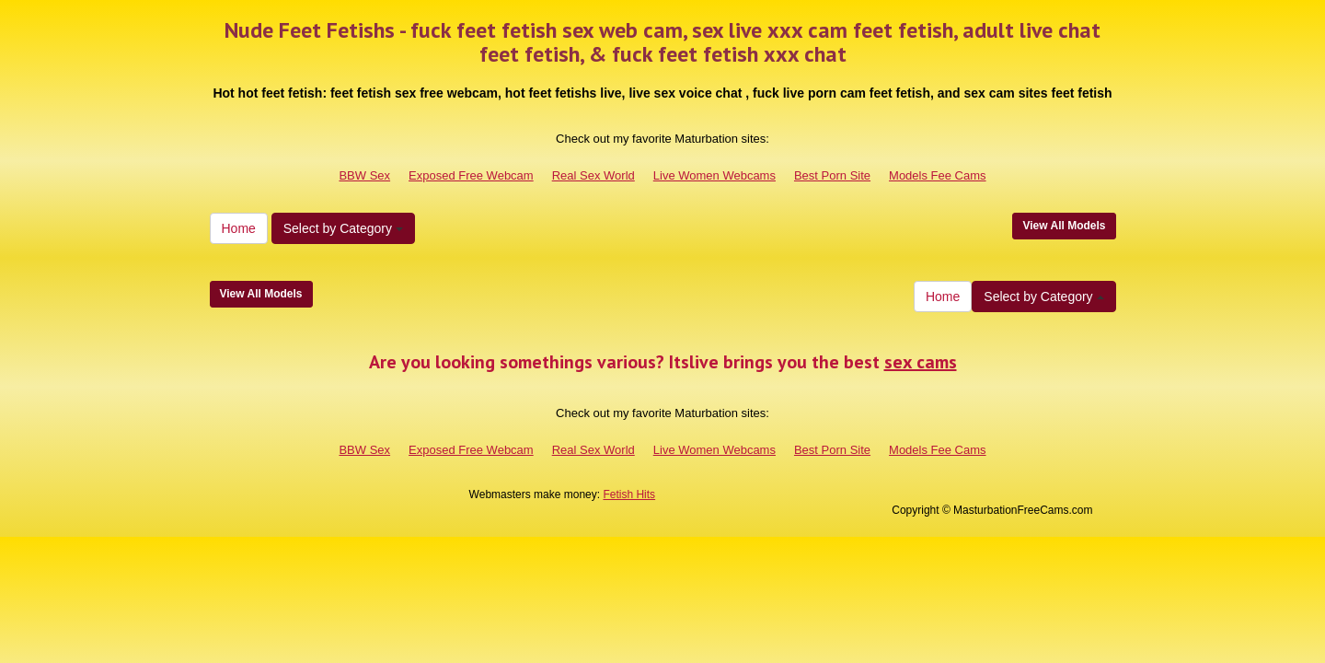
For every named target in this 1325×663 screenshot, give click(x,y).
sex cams (920, 362)
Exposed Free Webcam (471, 175)
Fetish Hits (629, 494)
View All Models (1063, 225)
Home (239, 228)
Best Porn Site (832, 175)
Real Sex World (593, 175)
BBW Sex (364, 175)
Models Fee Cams (937, 175)
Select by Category (343, 228)
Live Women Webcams (714, 175)
